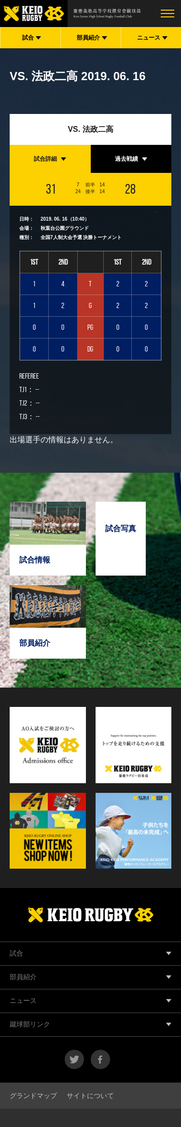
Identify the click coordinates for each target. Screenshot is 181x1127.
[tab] (50, 159)
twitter (74, 1059)
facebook (100, 1059)
